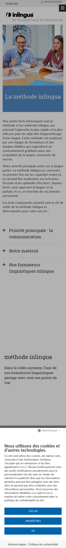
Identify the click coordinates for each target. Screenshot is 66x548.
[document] (33, 475)
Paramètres (33, 521)
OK (33, 530)
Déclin (33, 511)
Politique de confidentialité (43, 544)
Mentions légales (17, 544)
